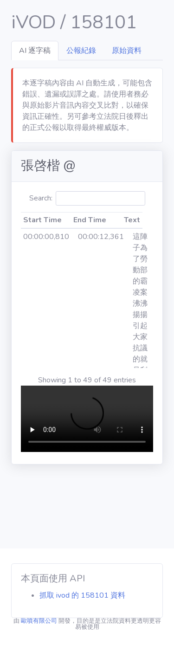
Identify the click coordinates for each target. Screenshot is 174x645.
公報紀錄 (81, 50)
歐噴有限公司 (39, 621)
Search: (87, 198)
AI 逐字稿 (35, 50)
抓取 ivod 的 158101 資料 (82, 595)
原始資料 (127, 50)
